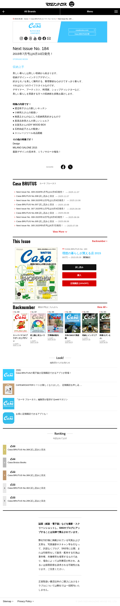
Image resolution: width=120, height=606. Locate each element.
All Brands (19, 11)
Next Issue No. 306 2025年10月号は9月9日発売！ (47, 218)
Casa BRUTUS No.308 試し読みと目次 (42, 197)
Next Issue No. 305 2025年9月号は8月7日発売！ (47, 227)
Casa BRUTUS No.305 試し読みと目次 (42, 222)
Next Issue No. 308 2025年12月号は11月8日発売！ (48, 201)
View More (60, 233)
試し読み (79, 268)
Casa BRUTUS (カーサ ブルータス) (43, 19)
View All (102, 308)
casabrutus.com (84, 30)
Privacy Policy (24, 602)
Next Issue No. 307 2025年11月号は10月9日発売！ (48, 210)
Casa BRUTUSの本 (83, 35)
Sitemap (7, 602)
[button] (104, 328)
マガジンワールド (60, 4)
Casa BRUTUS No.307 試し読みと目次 (42, 206)
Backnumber (99, 242)
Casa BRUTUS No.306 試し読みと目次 (42, 214)
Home (26, 19)
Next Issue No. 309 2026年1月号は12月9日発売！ (47, 193)
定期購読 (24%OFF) (79, 285)
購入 (79, 276)
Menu (102, 11)
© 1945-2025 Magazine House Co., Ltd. (94, 602)
